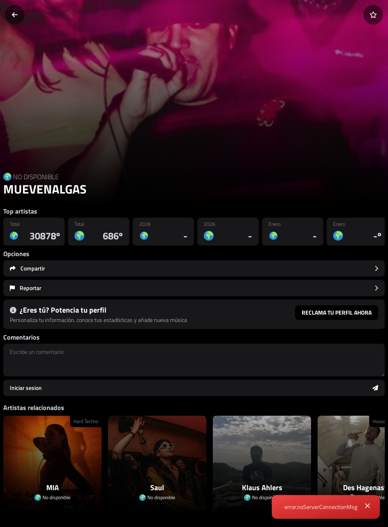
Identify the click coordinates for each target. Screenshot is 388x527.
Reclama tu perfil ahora (337, 312)
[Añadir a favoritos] (373, 15)
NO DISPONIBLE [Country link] (36, 177)
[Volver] (15, 15)
